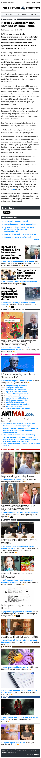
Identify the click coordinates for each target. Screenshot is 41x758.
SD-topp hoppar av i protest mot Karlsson (20, 224)
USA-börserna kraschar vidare (17, 400)
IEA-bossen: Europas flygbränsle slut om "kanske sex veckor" (18, 375)
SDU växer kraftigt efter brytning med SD (20, 234)
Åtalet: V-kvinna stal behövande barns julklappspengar (16, 574)
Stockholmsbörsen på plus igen (17, 404)
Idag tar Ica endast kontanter (17, 398)
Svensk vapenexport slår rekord (18, 408)
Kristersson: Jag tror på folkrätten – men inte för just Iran (19, 541)
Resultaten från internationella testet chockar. (20, 282)
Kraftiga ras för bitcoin (14, 388)
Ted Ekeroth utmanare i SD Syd (16, 221)
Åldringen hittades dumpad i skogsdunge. (18, 261)
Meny (33, 15)
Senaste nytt (20, 15)
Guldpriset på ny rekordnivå (16, 386)
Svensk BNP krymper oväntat (17, 394)
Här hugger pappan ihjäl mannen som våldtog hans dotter (9, 293)
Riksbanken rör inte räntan (16, 390)
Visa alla (35, 239)
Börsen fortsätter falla (14, 406)
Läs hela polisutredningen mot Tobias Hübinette (16, 606)
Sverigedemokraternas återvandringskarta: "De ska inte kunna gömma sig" (19, 342)
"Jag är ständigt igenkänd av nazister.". (17, 612)
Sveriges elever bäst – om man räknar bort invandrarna (26, 274)
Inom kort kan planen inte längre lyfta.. (18, 381)
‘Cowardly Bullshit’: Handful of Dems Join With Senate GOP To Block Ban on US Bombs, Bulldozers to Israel (20, 430)
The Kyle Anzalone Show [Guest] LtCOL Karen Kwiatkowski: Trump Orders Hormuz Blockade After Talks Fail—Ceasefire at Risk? (20, 439)
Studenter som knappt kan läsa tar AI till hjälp (19, 636)
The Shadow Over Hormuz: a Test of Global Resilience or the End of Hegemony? (19, 425)
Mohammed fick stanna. (12, 480)
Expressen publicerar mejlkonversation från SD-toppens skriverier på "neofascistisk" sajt (19, 229)
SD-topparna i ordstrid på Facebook (17, 237)
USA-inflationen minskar (15, 402)
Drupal (36, 754)
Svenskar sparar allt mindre (16, 396)
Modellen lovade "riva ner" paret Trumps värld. (20, 513)
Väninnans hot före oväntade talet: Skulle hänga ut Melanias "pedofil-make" (18, 507)
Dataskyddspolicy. (9, 752)
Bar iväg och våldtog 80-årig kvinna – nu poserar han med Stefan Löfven (11, 252)
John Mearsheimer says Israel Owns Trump (19, 435)
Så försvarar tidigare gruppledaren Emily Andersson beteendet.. (17, 581)
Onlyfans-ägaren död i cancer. (14, 743)
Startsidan (7, 15)
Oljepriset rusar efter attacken (17, 392)
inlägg (12, 189)
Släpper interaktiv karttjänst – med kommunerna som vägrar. (15, 348)
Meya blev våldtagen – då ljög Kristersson (18, 476)
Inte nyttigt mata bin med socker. (15, 667)
